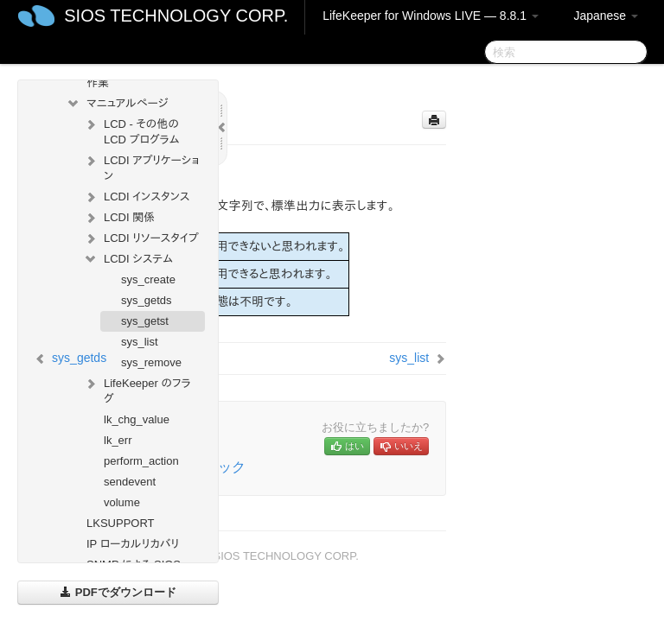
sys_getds (146, 300)
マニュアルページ (117, 103)
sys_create (148, 279)
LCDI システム (128, 259)
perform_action (141, 460)
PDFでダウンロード (118, 592)
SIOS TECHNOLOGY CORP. (176, 15)
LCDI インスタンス (136, 197)
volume (122, 502)
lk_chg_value (136, 419)
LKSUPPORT (120, 523)
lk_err (118, 440)
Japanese (605, 15)
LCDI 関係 (119, 217)
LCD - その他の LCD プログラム (131, 130)
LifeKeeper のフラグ (137, 389)
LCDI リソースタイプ (141, 238)
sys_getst (145, 320)
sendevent (130, 481)
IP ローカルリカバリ (132, 543)
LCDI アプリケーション (141, 166)
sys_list (139, 341)
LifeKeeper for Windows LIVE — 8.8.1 (430, 15)
